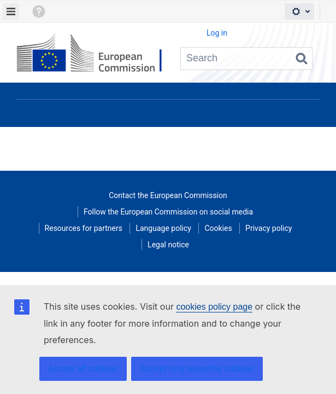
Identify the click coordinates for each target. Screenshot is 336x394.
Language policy (163, 228)
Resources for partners (83, 228)
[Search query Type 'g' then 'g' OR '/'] (246, 58)
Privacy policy (268, 228)
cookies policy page (214, 306)
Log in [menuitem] (217, 32)
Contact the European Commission (168, 195)
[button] (38, 11)
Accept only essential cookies (197, 368)
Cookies (218, 228)
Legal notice (168, 244)
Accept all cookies (83, 368)
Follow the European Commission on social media (168, 211)
